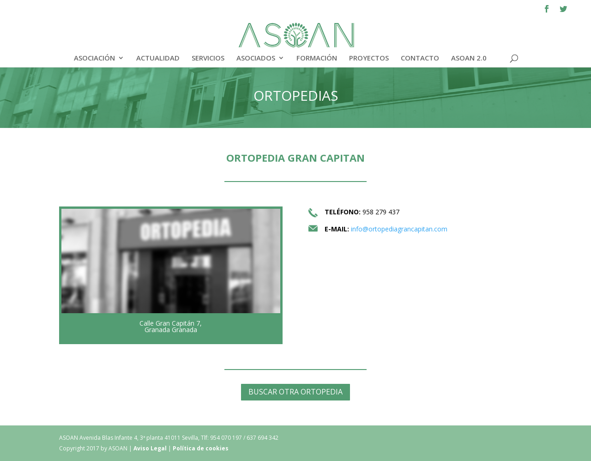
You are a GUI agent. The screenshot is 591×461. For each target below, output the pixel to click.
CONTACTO (420, 58)
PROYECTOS (369, 58)
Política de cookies (201, 448)
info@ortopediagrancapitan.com (399, 228)
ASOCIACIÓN (94, 58)
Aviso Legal (150, 448)
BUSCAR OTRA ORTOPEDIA (295, 392)
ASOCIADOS (255, 58)
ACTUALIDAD (158, 58)
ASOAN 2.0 (469, 58)
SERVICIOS (208, 58)
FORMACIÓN (316, 58)
